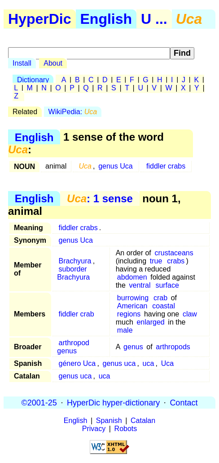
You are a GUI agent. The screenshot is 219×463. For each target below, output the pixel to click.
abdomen (132, 277)
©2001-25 (39, 402)
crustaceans (173, 253)
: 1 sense (100, 198)
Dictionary (33, 80)
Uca (167, 363)
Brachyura (75, 261)
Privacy (93, 428)
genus (133, 347)
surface (167, 285)
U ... (154, 19)
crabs (175, 261)
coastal (163, 306)
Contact (183, 402)
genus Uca (115, 166)
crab (160, 298)
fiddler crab (76, 314)
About (53, 63)
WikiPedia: (72, 112)
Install (22, 63)
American (132, 306)
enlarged (150, 322)
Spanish (109, 420)
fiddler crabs (165, 166)
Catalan (143, 420)
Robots (125, 428)
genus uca (119, 363)
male (125, 330)
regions (128, 314)
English (106, 19)
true (156, 261)
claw (190, 314)
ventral (140, 285)
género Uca (77, 363)
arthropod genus (73, 347)
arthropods (173, 347)
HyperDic (39, 19)
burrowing (133, 298)
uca (148, 363)
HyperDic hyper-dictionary (113, 402)
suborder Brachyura (73, 273)
